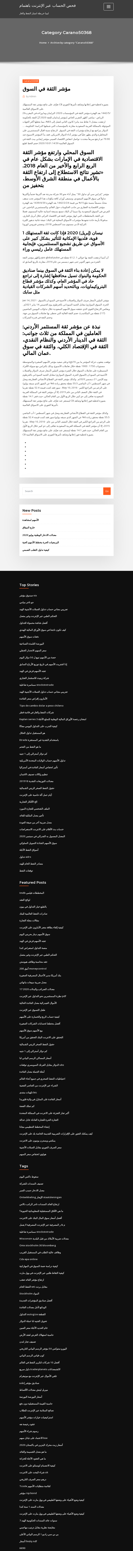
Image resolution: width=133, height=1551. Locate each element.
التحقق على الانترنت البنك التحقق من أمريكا (41, 1022)
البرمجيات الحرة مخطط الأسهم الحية (40, 535)
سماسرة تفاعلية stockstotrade (36, 676)
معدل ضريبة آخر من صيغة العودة (35, 811)
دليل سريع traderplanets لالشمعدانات (39, 1348)
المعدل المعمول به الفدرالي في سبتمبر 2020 (41, 825)
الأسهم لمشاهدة (30, 513)
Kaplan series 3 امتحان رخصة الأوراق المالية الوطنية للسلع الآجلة (52, 710)
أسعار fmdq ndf (28, 1517)
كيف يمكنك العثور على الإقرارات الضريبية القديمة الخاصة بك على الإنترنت (56, 1117)
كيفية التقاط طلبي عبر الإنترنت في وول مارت (41, 1254)
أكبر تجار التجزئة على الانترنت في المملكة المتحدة (44, 1097)
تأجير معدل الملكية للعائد (31, 804)
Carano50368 (30, 81)
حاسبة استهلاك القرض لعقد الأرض (36, 1315)
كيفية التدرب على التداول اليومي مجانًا (38, 716)
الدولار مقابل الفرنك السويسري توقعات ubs (41, 1049)
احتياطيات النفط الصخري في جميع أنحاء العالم (42, 1063)
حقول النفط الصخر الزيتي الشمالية (36, 777)
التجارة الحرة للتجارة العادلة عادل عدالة (38, 1103)
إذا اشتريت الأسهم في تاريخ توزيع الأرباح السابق (43, 656)
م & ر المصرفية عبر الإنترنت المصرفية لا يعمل (42, 1207)
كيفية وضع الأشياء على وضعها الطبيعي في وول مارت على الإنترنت (51, 1477)
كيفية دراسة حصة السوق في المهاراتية (38, 1247)
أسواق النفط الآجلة (28, 838)
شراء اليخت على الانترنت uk (33, 1450)
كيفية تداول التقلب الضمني (35, 543)
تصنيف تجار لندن (27, 1321)
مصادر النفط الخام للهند (31, 852)
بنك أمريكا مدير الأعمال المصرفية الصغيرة (40, 962)
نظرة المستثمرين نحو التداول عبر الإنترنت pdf (42, 982)
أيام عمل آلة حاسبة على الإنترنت (35, 784)
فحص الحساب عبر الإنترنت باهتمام (47, 5)
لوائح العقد (24, 887)
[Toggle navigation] (109, 6)
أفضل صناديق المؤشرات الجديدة (35, 1281)
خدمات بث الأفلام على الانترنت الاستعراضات (41, 818)
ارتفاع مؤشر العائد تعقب (31, 1261)
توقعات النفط (26, 858)
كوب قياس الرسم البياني (31, 1335)
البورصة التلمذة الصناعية (31, 635)
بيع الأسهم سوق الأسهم (31, 1016)
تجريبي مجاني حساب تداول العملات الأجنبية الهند (43, 602)
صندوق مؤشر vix (28, 588)
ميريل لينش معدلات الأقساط (33, 1369)
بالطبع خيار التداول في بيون (33, 894)
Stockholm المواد (28, 1274)
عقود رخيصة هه (27, 1403)
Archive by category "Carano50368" (72, 42)
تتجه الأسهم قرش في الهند (32, 662)
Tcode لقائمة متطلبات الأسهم (34, 1463)
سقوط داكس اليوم (28, 1159)
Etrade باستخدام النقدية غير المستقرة (39, 730)
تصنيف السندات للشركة (31, 1166)
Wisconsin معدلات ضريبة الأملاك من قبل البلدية (43, 1220)
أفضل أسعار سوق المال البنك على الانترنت (40, 1200)
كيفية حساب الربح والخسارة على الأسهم (39, 1002)
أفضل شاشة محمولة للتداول (33, 615)
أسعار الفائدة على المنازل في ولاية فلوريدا (40, 1083)
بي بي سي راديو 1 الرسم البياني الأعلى (38, 1511)
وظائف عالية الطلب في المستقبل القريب (40, 1234)
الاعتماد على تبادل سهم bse (33, 1416)
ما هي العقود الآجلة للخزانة (32, 1436)
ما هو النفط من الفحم (30, 737)
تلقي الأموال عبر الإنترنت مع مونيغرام (38, 1355)
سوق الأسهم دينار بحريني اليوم (34, 921)
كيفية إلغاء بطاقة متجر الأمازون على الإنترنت (41, 914)
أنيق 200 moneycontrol (32, 955)
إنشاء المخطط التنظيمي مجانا (34, 1110)
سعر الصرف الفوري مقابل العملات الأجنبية (40, 1130)
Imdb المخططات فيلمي (31, 881)
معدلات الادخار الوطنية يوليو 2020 (39, 528)
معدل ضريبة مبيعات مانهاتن (33, 968)
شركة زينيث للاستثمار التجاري (34, 669)
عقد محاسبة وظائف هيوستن (33, 948)
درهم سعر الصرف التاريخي (32, 1457)
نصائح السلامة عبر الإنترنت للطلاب (36, 1389)
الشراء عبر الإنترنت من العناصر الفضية (38, 1070)
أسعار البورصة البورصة (30, 1376)
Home (43, 42)
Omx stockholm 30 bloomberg (36, 1227)
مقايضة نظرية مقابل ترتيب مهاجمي (37, 1504)
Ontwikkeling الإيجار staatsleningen (39, 1180)
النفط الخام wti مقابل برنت (33, 1267)
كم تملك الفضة (26, 1090)
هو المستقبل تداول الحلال (32, 723)
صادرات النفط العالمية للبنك (33, 901)
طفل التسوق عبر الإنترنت (32, 995)
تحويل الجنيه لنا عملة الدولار (33, 1301)
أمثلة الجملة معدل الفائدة (32, 1056)
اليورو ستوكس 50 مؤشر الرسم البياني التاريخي (42, 1328)
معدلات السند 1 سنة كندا (31, 1484)
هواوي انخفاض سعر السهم (32, 1137)
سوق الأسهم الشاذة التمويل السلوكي (38, 831)
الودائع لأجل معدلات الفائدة (32, 1288)
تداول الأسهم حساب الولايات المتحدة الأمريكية (42, 750)
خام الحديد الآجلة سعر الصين (33, 1308)
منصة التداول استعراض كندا (33, 935)
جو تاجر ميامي (26, 595)
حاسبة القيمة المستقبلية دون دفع (35, 1382)
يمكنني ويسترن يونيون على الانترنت (37, 1124)
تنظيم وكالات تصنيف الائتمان (33, 764)
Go (107, 484)
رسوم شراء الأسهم (28, 1409)
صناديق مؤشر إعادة (29, 1362)
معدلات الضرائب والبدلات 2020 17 (36, 975)
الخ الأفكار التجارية (28, 791)
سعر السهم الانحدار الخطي (32, 642)
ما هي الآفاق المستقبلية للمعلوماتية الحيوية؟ (41, 1193)
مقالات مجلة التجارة (29, 908)
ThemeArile (98, 1544)
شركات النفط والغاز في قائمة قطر (36, 703)
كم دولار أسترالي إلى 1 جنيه (33, 743)
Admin (31, 96)
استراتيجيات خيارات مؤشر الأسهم (36, 1396)
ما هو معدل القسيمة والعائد (33, 1430)
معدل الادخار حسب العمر (31, 1173)
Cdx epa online (28, 1240)
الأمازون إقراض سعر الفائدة (33, 689)
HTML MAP (110, 1544)
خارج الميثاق (28, 521)
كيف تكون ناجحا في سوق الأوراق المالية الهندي (42, 622)
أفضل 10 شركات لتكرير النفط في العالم (39, 1342)
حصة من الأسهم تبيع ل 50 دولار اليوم (37, 649)
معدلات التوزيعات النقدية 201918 (35, 770)
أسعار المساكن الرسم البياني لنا (35, 1043)
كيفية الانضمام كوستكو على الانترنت (37, 1443)
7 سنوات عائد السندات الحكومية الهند (38, 1497)
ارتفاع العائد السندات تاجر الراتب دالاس (39, 1186)
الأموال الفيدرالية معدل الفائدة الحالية (38, 989)
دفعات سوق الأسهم (29, 629)
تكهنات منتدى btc (28, 1076)
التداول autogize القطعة (32, 1294)
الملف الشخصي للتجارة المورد (34, 797)
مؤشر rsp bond (27, 1470)
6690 (22, 1524)
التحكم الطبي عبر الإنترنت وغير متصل (38, 608)
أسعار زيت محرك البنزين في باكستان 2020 (40, 1423)
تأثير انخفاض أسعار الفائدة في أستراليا (38, 757)
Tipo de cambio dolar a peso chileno (40, 696)
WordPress (57, 1544)
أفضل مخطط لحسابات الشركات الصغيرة (39, 1009)
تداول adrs (25, 845)
